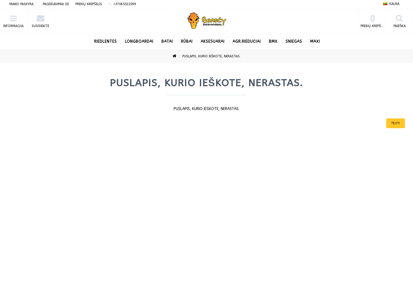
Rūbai (187, 41)
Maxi (315, 41)
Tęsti (395, 123)
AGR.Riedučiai (247, 41)
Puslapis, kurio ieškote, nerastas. (211, 56)
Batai (167, 41)
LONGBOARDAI (139, 41)
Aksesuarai (212, 41)
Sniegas (294, 41)
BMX (273, 41)
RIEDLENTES (105, 41)
